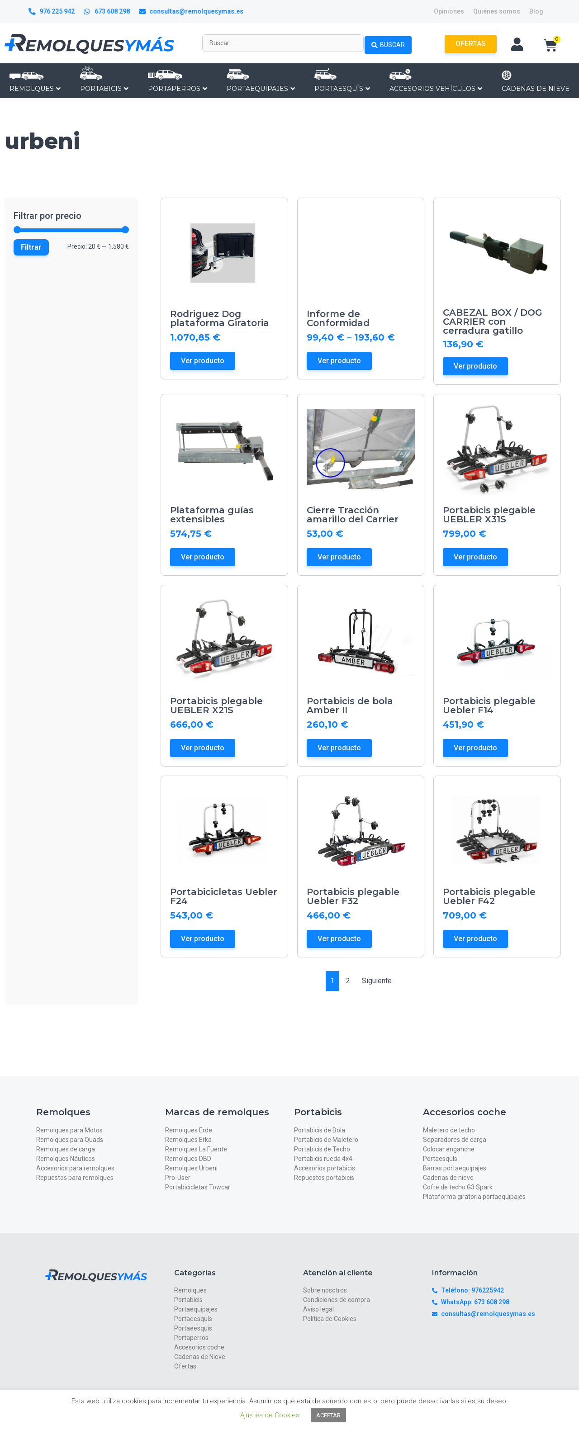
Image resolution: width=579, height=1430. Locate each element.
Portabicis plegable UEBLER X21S (216, 705)
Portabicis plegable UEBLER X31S (489, 515)
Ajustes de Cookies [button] (269, 1415)
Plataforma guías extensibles (212, 515)
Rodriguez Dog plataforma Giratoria (219, 318)
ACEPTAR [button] (328, 1415)
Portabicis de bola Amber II (350, 705)
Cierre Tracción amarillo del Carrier (353, 515)
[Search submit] (388, 43)
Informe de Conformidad (338, 318)
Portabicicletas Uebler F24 (223, 896)
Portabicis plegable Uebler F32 (353, 896)
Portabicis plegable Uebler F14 (489, 705)
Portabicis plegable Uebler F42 (489, 896)
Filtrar (31, 247)
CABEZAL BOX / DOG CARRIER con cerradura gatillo (492, 321)
